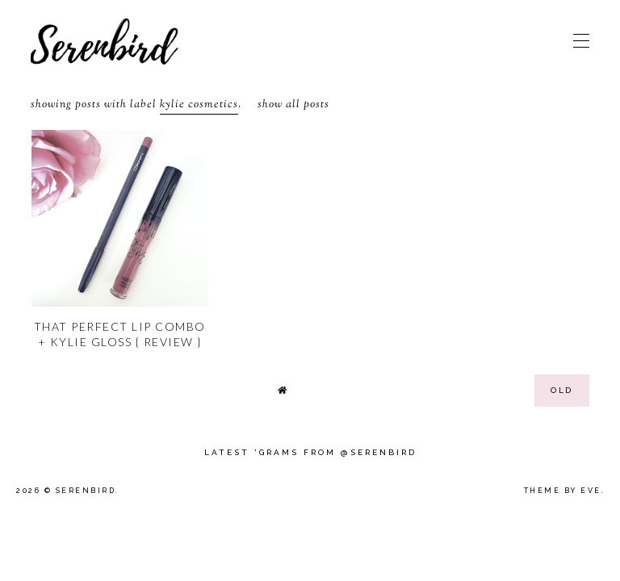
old (562, 390)
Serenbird (86, 491)
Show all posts (293, 105)
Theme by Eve (562, 491)
